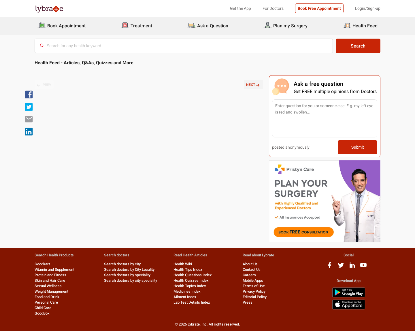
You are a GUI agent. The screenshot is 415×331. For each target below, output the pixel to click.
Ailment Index (184, 297)
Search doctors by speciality (127, 275)
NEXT (253, 85)
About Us (250, 264)
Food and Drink (47, 297)
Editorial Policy (255, 297)
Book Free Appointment (319, 8)
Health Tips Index (187, 269)
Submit (357, 147)
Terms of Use (254, 286)
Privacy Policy (254, 291)
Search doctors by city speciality (130, 280)
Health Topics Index (189, 286)
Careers (249, 275)
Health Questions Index (192, 275)
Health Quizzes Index (191, 280)
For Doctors (273, 8)
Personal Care (46, 302)
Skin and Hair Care (50, 280)
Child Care (43, 308)
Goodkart (42, 264)
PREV (44, 85)
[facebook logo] (329, 267)
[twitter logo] (340, 267)
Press (247, 302)
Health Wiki (182, 264)
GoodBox (42, 313)
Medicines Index (187, 291)
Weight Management (51, 291)
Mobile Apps (253, 280)
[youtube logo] (363, 267)
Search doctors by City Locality (129, 269)
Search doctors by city (122, 264)
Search (358, 46)
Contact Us (252, 269)
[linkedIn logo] (352, 267)
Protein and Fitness (50, 275)
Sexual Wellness (48, 286)
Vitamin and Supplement (54, 269)
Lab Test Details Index (191, 302)
